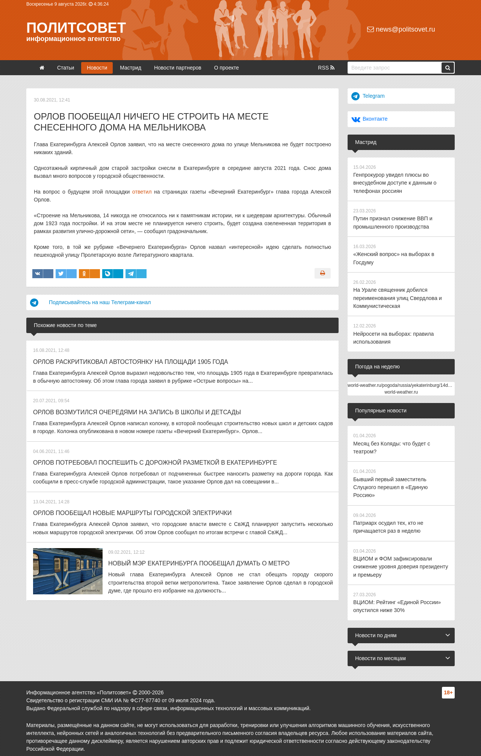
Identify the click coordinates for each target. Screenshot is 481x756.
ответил (141, 192)
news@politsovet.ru (401, 29)
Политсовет (76, 28)
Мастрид (130, 68)
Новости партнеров (177, 68)
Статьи (65, 68)
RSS (326, 68)
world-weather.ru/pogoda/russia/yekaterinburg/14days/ (402, 383)
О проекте (226, 68)
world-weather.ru (401, 389)
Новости (97, 68)
